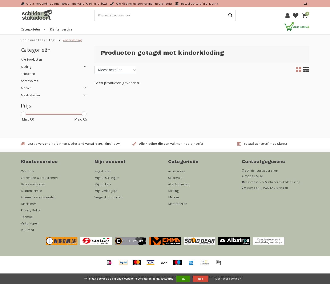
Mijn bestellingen (106, 178)
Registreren (102, 171)
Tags (52, 40)
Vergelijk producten (108, 197)
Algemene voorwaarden (38, 197)
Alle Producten (178, 184)
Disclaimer (28, 204)
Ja (183, 278)
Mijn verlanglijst (105, 191)
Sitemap (27, 217)
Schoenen (175, 178)
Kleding (173, 191)
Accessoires (176, 171)
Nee (200, 278)
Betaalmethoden (33, 184)
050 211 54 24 (252, 176)
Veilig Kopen (30, 223)
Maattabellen (177, 204)
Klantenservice (31, 191)
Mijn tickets (102, 184)
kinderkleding (72, 40)
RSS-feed (27, 230)
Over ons (27, 171)
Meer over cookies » (228, 278)
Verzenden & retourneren (39, 178)
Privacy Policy (31, 210)
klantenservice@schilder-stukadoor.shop (271, 182)
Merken (173, 197)
